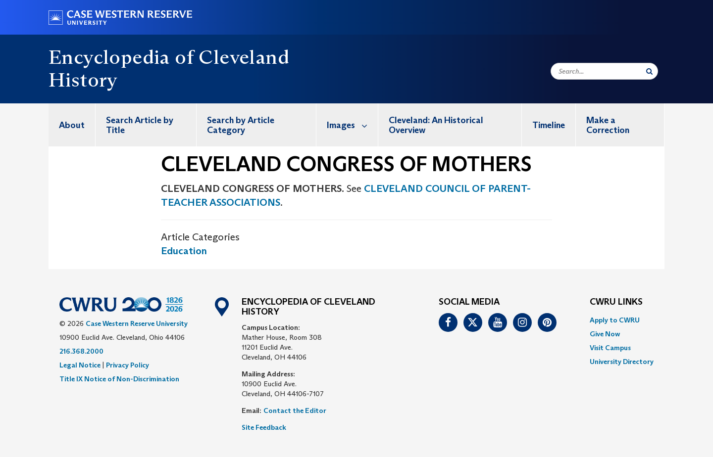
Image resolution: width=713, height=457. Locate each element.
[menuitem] (72, 124)
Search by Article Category (240, 125)
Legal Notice (80, 365)
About (72, 125)
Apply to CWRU (615, 320)
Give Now (605, 333)
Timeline (548, 125)
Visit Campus (610, 347)
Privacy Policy (127, 365)
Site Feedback (264, 427)
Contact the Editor (294, 410)
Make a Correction (607, 125)
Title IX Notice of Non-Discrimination (119, 378)
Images (352, 124)
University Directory (622, 361)
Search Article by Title (139, 125)
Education (184, 251)
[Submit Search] (649, 71)
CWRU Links (616, 302)
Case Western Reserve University (137, 323)
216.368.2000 (81, 351)
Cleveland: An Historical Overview (436, 125)
